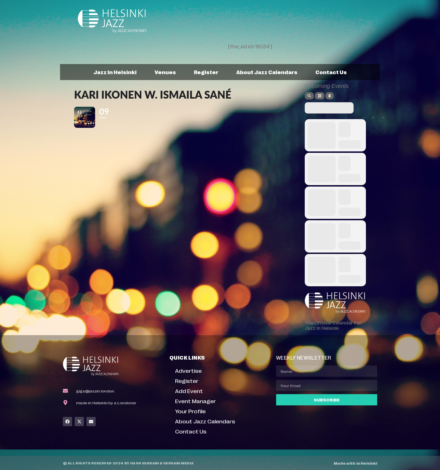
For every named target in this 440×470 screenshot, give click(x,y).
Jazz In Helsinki (115, 72)
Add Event (189, 390)
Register (206, 72)
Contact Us (331, 72)
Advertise (188, 370)
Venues (165, 72)
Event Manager (195, 401)
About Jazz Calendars (266, 72)
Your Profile (190, 411)
